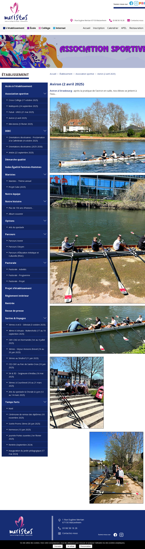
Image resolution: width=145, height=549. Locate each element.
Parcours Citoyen (16, 246)
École (31, 28)
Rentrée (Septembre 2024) (20, 444)
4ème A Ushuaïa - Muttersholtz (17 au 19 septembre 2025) (27, 332)
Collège (44, 28)
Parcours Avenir (16, 240)
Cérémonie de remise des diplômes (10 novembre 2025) (27, 416)
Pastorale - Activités (17, 269)
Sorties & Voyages (15, 318)
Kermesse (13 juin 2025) (20, 429)
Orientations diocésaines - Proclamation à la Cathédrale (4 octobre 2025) (27, 139)
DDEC (8, 131)
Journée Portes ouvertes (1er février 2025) (25, 437)
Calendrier (112, 28)
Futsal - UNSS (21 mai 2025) (21, 112)
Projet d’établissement (18, 288)
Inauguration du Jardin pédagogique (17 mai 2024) (26, 452)
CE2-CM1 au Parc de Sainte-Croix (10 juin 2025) (27, 366)
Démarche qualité (15, 159)
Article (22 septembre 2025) (21, 152)
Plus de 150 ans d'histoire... (21, 208)
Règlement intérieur (17, 295)
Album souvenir (16, 213)
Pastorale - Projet (16, 281)
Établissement (15, 74)
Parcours (10, 234)
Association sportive (16, 93)
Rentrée (9, 303)
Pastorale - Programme (19, 275)
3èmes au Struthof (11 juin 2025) (24, 358)
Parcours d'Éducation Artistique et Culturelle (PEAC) (24, 254)
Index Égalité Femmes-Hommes (23, 167)
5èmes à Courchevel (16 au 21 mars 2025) (25, 384)
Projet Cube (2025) (17, 187)
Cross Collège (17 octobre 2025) (23, 100)
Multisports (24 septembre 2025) (23, 106)
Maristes (10, 174)
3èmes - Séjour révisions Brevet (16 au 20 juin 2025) (26, 351)
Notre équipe (12, 194)
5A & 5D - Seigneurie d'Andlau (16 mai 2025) (26, 375)
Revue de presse (14, 310)
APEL (124, 28)
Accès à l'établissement (18, 86)
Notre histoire (13, 201)
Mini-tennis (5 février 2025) (21, 124)
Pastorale (10, 262)
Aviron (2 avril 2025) (18, 118)
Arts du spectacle (16, 227)
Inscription (99, 28)
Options (9, 220)
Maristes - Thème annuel (20, 181)
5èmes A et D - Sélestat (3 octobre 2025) (27, 324)
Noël (11, 408)
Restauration (136, 28)
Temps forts (12, 402)
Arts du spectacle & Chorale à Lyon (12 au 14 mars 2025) (26, 393)
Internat (59, 28)
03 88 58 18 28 (67, 528)
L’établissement (13, 28)
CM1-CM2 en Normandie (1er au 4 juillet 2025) (27, 341)
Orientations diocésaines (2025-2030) (25, 146)
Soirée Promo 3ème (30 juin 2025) (24, 423)
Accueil (86, 28)
